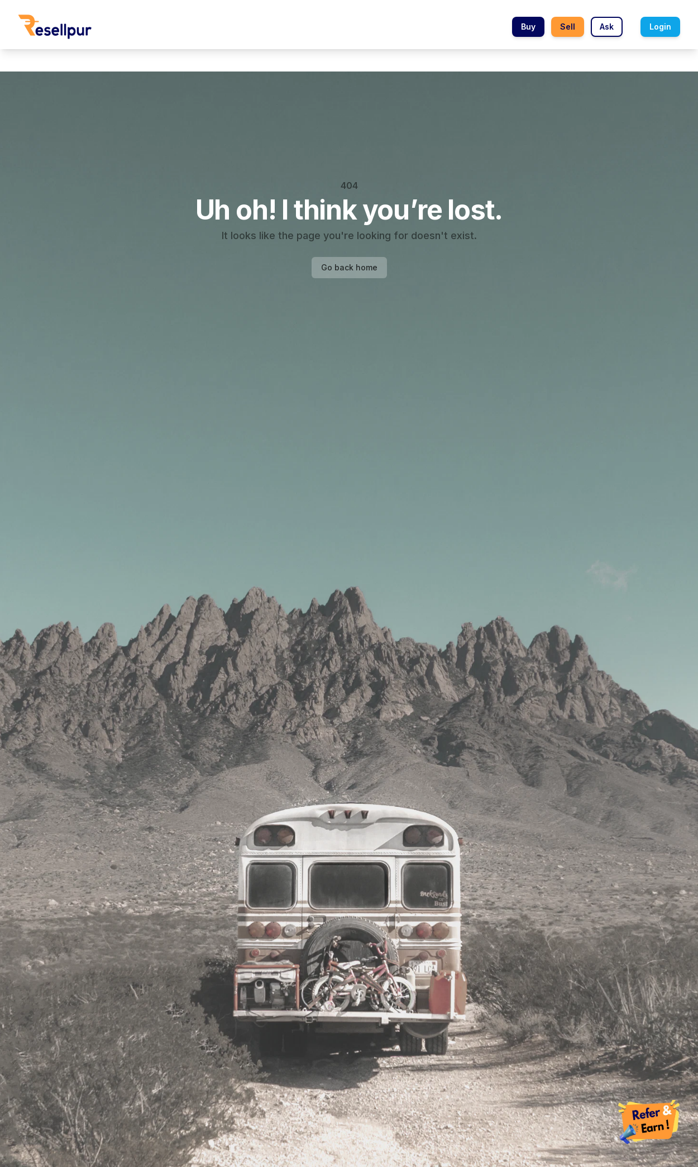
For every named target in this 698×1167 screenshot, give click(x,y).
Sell (567, 26)
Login (660, 26)
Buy (528, 26)
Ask (607, 26)
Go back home (349, 267)
